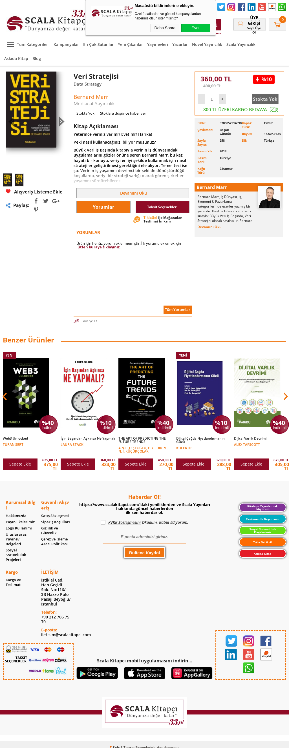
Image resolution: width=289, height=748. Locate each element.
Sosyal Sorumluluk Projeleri (16, 555)
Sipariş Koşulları (55, 522)
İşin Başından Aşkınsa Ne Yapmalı (88, 438)
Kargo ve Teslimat (13, 582)
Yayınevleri (157, 44)
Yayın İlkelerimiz (20, 522)
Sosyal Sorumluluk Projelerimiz (262, 530)
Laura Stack (72, 444)
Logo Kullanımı (19, 528)
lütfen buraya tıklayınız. (98, 247)
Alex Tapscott (247, 444)
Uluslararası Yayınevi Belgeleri (17, 539)
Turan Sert (13, 444)
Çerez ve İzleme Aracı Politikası (54, 541)
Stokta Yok (265, 99)
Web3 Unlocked (15, 438)
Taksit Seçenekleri (162, 206)
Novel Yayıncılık (207, 44)
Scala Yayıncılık (240, 44)
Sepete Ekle (20, 464)
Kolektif (184, 448)
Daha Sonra (165, 28)
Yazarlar (180, 44)
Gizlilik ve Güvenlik (49, 530)
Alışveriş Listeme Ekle (34, 191)
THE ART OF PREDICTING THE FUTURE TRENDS (142, 440)
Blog (36, 58)
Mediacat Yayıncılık (94, 103)
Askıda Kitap (16, 58)
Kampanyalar (66, 44)
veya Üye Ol (254, 30)
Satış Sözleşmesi (55, 515)
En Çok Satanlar (98, 44)
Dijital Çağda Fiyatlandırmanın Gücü (200, 440)
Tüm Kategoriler (26, 44)
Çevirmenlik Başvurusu (262, 519)
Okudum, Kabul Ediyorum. (144, 522)
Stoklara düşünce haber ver (123, 113)
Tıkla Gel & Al (262, 542)
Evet (195, 28)
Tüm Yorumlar (177, 309)
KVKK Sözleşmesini (124, 522)
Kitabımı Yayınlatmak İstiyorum (262, 507)
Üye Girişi (254, 20)
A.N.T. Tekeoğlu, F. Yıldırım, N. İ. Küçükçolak (142, 449)
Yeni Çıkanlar (130, 44)
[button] (285, 396)
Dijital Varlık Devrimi (250, 438)
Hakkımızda (16, 515)
